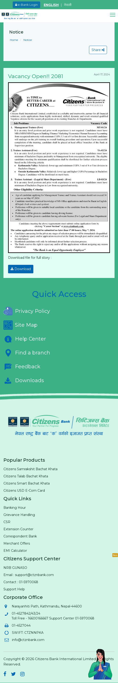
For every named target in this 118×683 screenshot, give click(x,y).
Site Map (20, 325)
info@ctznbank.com (28, 640)
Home (14, 40)
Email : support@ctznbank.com (28, 575)
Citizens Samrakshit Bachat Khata (30, 469)
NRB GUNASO (15, 568)
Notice (27, 40)
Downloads (23, 380)
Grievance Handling (19, 515)
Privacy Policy (26, 311)
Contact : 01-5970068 (20, 582)
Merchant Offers (16, 543)
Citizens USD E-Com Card (24, 490)
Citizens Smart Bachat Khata (26, 483)
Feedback (21, 366)
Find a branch (26, 352)
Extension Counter (18, 529)
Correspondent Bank (20, 536)
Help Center (24, 339)
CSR (6, 522)
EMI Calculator (15, 551)
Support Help (14, 589)
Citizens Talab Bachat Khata (25, 476)
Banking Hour (14, 508)
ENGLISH (51, 5)
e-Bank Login (26, 4)
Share (98, 50)
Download (21, 269)
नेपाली (68, 5)
